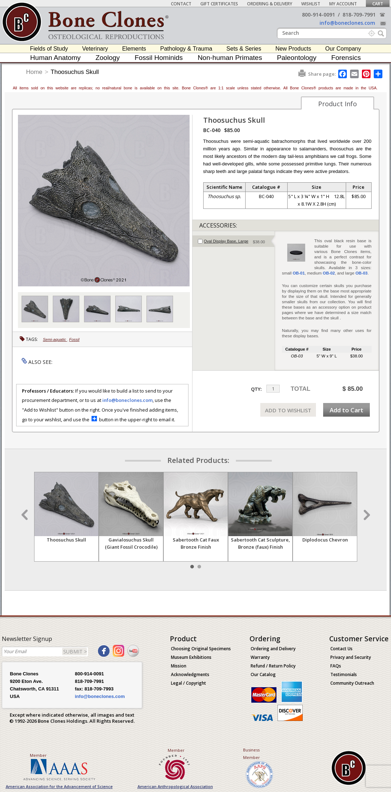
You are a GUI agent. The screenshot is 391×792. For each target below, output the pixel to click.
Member (38, 755)
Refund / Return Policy (273, 666)
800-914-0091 (318, 14)
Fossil (74, 339)
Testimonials (343, 674)
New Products (293, 49)
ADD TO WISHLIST (288, 410)
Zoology (108, 57)
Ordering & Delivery (269, 4)
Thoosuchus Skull (75, 72)
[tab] (233, 241)
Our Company (343, 49)
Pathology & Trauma (186, 49)
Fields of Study (49, 49)
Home (34, 72)
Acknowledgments (190, 674)
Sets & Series (244, 49)
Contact (181, 4)
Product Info (337, 103)
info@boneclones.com (347, 22)
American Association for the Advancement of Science (59, 786)
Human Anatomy (55, 57)
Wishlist (310, 4)
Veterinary (95, 49)
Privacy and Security (350, 657)
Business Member (251, 753)
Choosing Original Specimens (201, 649)
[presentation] (233, 241)
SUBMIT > (75, 651)
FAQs (335, 666)
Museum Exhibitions (191, 657)
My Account (343, 4)
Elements (134, 49)
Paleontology (296, 57)
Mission (178, 666)
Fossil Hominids (159, 57)
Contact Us (341, 649)
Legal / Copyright (188, 683)
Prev (25, 515)
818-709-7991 (359, 14)
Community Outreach (352, 683)
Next (366, 515)
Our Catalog (263, 674)
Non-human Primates (229, 57)
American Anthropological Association (175, 786)
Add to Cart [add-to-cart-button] (346, 410)
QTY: (256, 389)
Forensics (346, 57)
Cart (377, 4)
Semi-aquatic (55, 339)
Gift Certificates (219, 4)
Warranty (260, 657)
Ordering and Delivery (273, 649)
